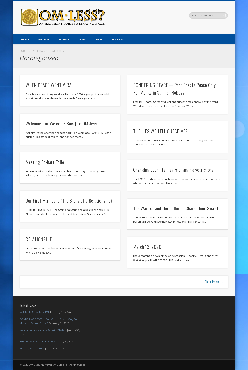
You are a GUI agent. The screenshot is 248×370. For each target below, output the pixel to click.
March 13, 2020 (147, 246)
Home (25, 39)
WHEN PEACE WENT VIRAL (49, 84)
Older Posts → (214, 281)
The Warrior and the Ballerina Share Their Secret (175, 208)
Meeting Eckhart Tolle (45, 161)
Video (82, 39)
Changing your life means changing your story (173, 169)
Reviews (64, 39)
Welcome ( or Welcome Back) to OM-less (61, 123)
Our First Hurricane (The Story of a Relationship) (69, 200)
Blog (98, 39)
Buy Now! (118, 39)
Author (43, 39)
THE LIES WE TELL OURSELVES (160, 130)
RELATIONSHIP (39, 239)
